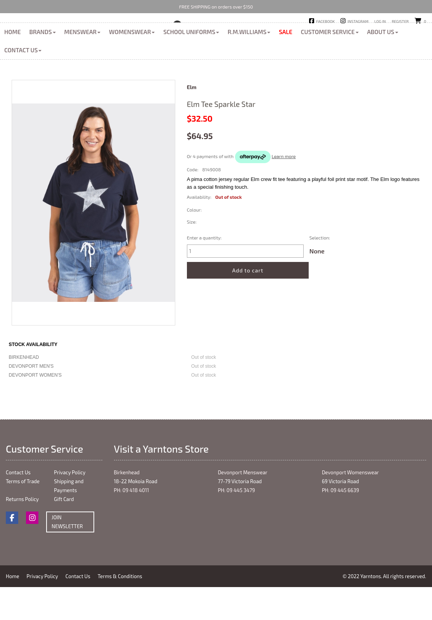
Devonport (239, 34)
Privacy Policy (69, 507)
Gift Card (64, 534)
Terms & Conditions (122, 611)
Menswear (82, 66)
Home (12, 66)
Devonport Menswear (243, 507)
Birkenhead (200, 34)
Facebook (325, 21)
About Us (382, 66)
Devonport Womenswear (350, 507)
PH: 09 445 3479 (236, 525)
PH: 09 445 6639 (340, 525)
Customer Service (330, 66)
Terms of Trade (23, 516)
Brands (42, 66)
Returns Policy (22, 534)
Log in (380, 21)
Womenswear (132, 66)
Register (400, 21)
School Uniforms (191, 66)
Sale (285, 66)
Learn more (284, 191)
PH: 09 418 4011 (131, 525)
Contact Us (22, 84)
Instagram (357, 21)
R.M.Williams (249, 66)
